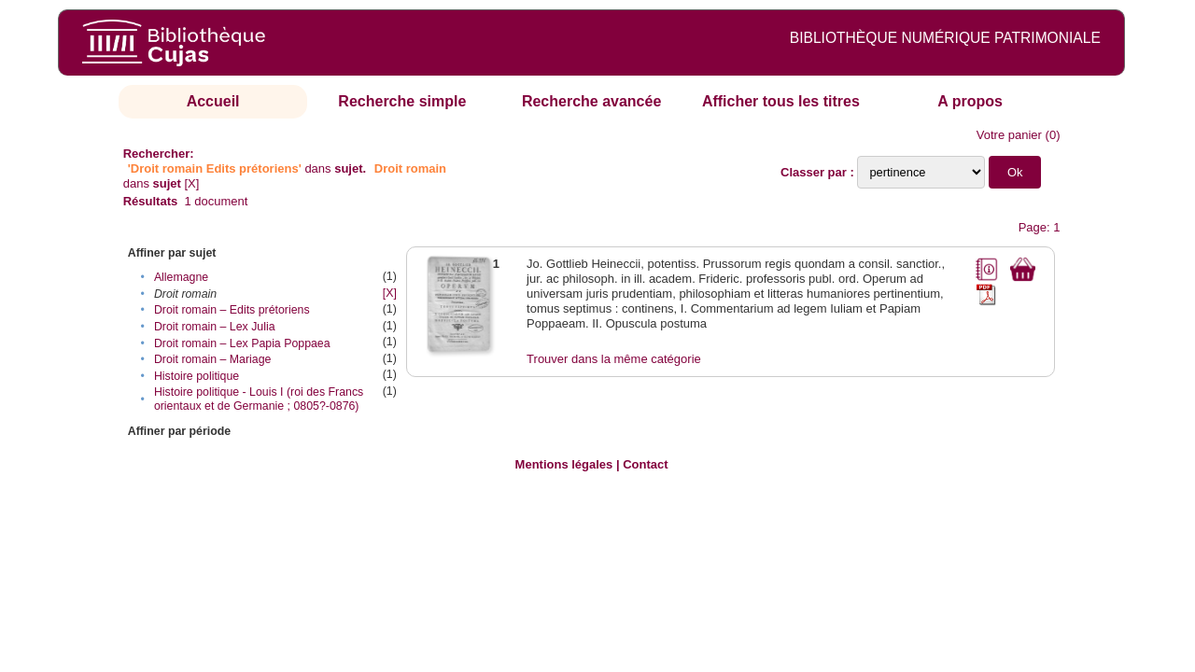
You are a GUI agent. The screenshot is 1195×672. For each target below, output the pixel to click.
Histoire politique (196, 376)
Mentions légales (564, 464)
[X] (192, 183)
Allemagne (181, 277)
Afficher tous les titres (781, 101)
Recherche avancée (591, 101)
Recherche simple (402, 101)
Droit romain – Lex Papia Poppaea (242, 343)
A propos (970, 101)
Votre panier (1009, 135)
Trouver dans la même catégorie (614, 359)
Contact (645, 464)
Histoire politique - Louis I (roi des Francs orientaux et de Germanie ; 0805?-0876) (258, 399)
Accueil (213, 101)
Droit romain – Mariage (213, 359)
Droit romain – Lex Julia (214, 326)
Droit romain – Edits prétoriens (232, 309)
